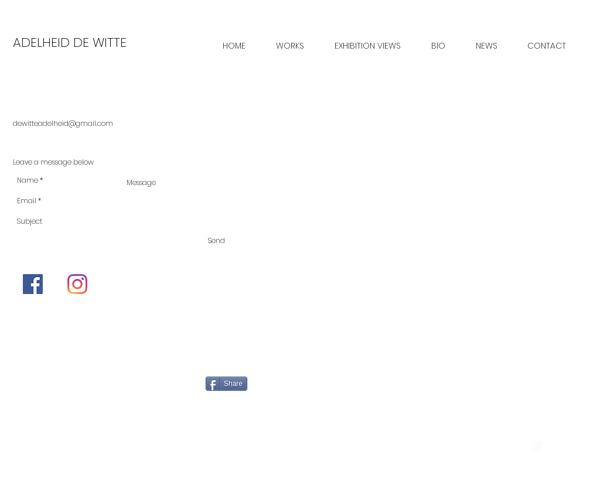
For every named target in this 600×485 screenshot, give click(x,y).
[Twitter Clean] (550, 446)
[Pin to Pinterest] (330, 385)
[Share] (226, 384)
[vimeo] (537, 446)
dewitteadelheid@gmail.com (63, 123)
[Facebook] (33, 284)
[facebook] (563, 446)
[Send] (216, 240)
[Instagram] (77, 284)
